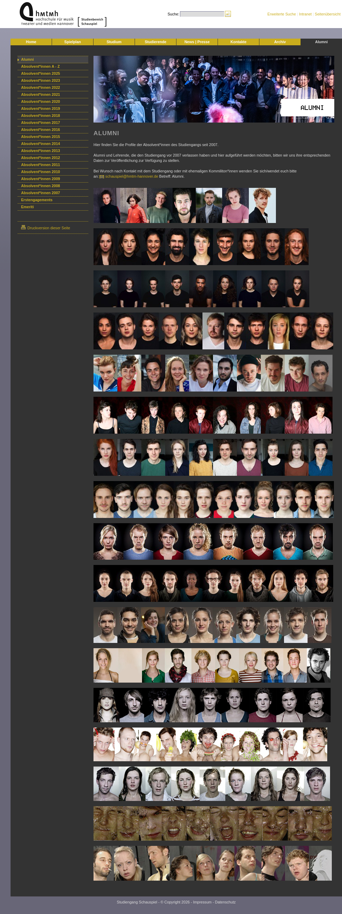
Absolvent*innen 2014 (40, 144)
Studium (114, 42)
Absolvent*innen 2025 (40, 73)
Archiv (280, 42)
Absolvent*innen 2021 (40, 94)
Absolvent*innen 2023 (40, 80)
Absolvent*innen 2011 (40, 165)
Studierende (156, 42)
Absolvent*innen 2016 (40, 129)
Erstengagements (36, 200)
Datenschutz (225, 902)
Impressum (202, 902)
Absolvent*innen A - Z (40, 66)
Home (31, 42)
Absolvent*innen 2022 (40, 87)
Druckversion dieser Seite (45, 228)
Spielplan (72, 42)
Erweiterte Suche (281, 14)
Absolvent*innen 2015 (40, 136)
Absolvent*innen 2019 (40, 108)
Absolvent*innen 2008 (40, 186)
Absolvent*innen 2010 (40, 172)
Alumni (321, 42)
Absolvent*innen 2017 (40, 122)
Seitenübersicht (328, 14)
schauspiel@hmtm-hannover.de (131, 176)
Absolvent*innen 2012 (40, 158)
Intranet (305, 14)
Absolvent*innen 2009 (40, 179)
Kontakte (239, 42)
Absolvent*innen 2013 (40, 151)
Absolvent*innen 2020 (40, 101)
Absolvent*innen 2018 (40, 115)
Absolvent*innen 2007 (40, 193)
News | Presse (197, 42)
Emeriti (27, 207)
